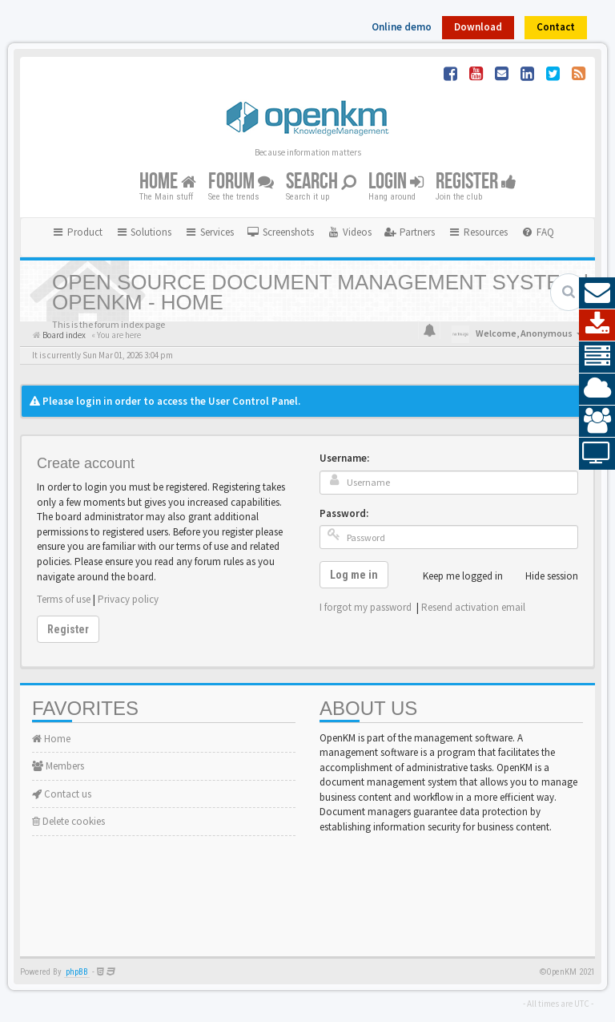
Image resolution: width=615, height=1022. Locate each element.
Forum (241, 181)
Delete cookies (68, 821)
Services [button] (209, 232)
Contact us (61, 794)
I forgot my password (366, 607)
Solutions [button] (143, 232)
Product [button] (76, 232)
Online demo (402, 27)
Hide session (543, 576)
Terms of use (63, 599)
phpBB (77, 972)
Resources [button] (478, 232)
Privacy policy (128, 599)
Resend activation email (473, 607)
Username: (344, 458)
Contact (556, 27)
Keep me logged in (454, 576)
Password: (344, 513)
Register (476, 181)
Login (396, 181)
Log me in (354, 574)
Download (478, 27)
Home (167, 181)
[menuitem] (280, 232)
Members (58, 766)
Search (321, 181)
